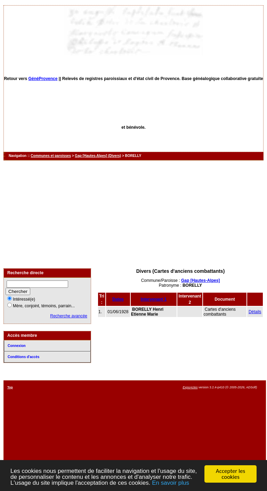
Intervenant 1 (153, 299)
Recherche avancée (68, 316)
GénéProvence (42, 78)
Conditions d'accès (23, 357)
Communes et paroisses (51, 156)
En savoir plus (170, 483)
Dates (118, 299)
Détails (255, 311)
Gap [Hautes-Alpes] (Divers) (98, 156)
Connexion (17, 346)
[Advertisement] (133, 214)
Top (10, 387)
